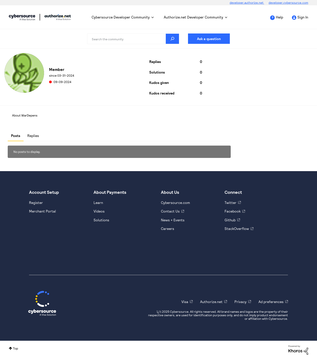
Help (279, 17)
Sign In (302, 17)
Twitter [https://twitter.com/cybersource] (230, 202)
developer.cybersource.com (288, 2)
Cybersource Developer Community (22, 17)
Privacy (240, 302)
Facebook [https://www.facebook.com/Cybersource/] (233, 211)
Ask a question (209, 39)
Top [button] (15, 348)
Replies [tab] (33, 135)
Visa (184, 302)
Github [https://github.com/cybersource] (230, 220)
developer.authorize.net (247, 2)
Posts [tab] (15, 135)
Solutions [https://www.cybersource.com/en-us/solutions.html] (101, 220)
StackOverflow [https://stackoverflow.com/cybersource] (237, 228)
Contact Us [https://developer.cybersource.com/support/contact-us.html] (170, 211)
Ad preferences (271, 302)
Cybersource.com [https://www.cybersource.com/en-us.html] (175, 202)
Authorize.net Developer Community (193, 17)
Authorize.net (211, 302)
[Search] (133, 38)
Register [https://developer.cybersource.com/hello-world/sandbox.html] (36, 202)
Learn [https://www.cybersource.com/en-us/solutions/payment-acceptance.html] (98, 202)
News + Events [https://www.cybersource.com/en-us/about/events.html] (172, 220)
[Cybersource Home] (42, 303)
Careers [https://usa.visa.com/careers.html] (167, 228)
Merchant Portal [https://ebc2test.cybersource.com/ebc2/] (42, 211)
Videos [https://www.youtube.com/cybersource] (99, 211)
